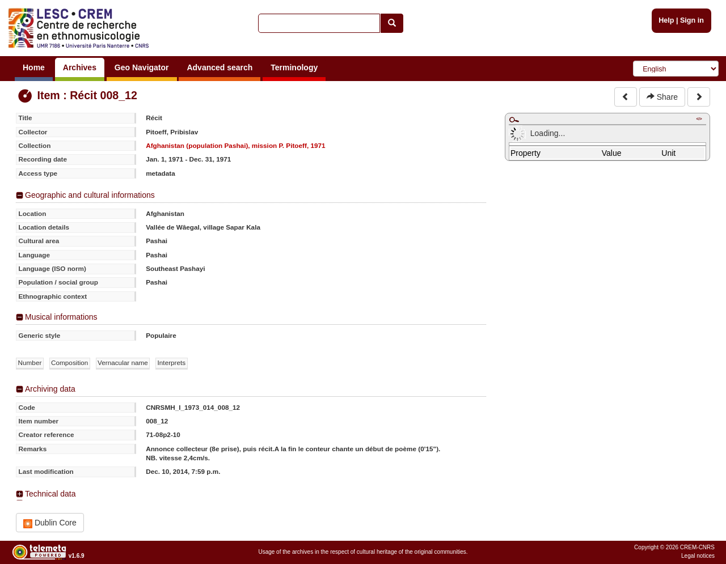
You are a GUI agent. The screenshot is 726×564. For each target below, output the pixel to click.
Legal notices (698, 556)
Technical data (50, 493)
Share (662, 96)
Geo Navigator (142, 67)
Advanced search (219, 67)
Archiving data (50, 388)
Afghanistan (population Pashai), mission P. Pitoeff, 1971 (235, 145)
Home (34, 67)
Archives (79, 67)
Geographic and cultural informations (90, 195)
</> (699, 119)
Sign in (692, 20)
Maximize (514, 119)
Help (666, 20)
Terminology (294, 67)
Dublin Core (50, 523)
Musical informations (61, 316)
